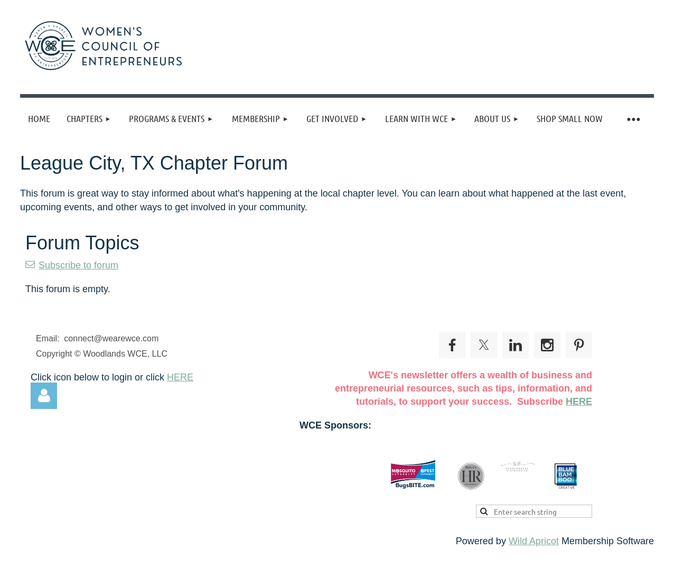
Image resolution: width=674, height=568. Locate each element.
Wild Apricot (534, 541)
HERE (180, 377)
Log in (44, 396)
